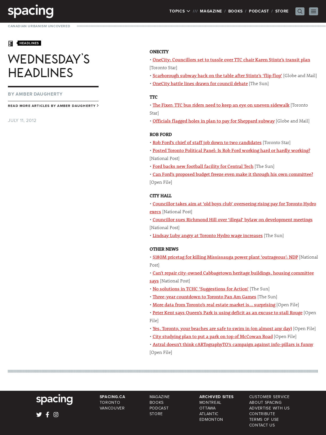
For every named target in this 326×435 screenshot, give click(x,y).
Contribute (262, 414)
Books (235, 11)
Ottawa (207, 408)
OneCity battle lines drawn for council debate (200, 83)
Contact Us (262, 425)
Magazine (211, 11)
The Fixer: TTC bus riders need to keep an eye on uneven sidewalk (221, 105)
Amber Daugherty (39, 94)
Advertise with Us (269, 408)
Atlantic (209, 414)
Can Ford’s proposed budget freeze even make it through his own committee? (233, 174)
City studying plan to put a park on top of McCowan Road (213, 336)
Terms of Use (264, 420)
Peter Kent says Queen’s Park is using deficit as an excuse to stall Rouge (227, 312)
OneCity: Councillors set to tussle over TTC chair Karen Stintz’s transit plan (231, 59)
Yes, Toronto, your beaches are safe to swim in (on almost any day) (222, 328)
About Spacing (265, 403)
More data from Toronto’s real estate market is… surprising (214, 304)
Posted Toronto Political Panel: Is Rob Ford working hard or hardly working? (231, 150)
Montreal (210, 403)
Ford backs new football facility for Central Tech (203, 166)
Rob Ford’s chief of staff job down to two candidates (207, 142)
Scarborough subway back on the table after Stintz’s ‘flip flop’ (217, 75)
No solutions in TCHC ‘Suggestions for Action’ (201, 289)
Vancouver (112, 408)
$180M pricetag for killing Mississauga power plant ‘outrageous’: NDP (225, 257)
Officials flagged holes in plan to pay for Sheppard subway (214, 121)
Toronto (110, 403)
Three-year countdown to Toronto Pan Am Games (204, 296)
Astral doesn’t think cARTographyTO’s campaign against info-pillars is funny (233, 344)
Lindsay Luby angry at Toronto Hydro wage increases (208, 235)
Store (282, 11)
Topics (180, 11)
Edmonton (211, 420)
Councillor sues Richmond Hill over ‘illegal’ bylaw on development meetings (233, 219)
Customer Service (269, 397)
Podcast (259, 11)
